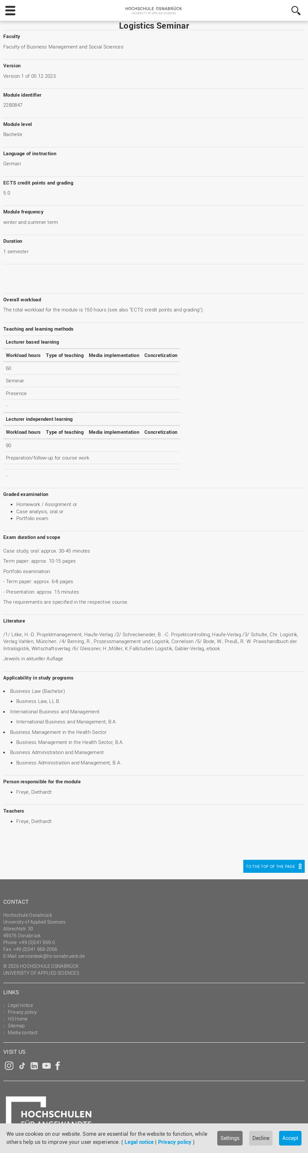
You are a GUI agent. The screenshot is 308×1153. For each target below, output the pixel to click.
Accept (290, 1138)
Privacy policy (175, 1142)
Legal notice (139, 1142)
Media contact (22, 1032)
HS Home (17, 1019)
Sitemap (16, 1026)
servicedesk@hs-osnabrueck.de (51, 956)
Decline (260, 1138)
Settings (230, 1138)
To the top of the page (270, 866)
